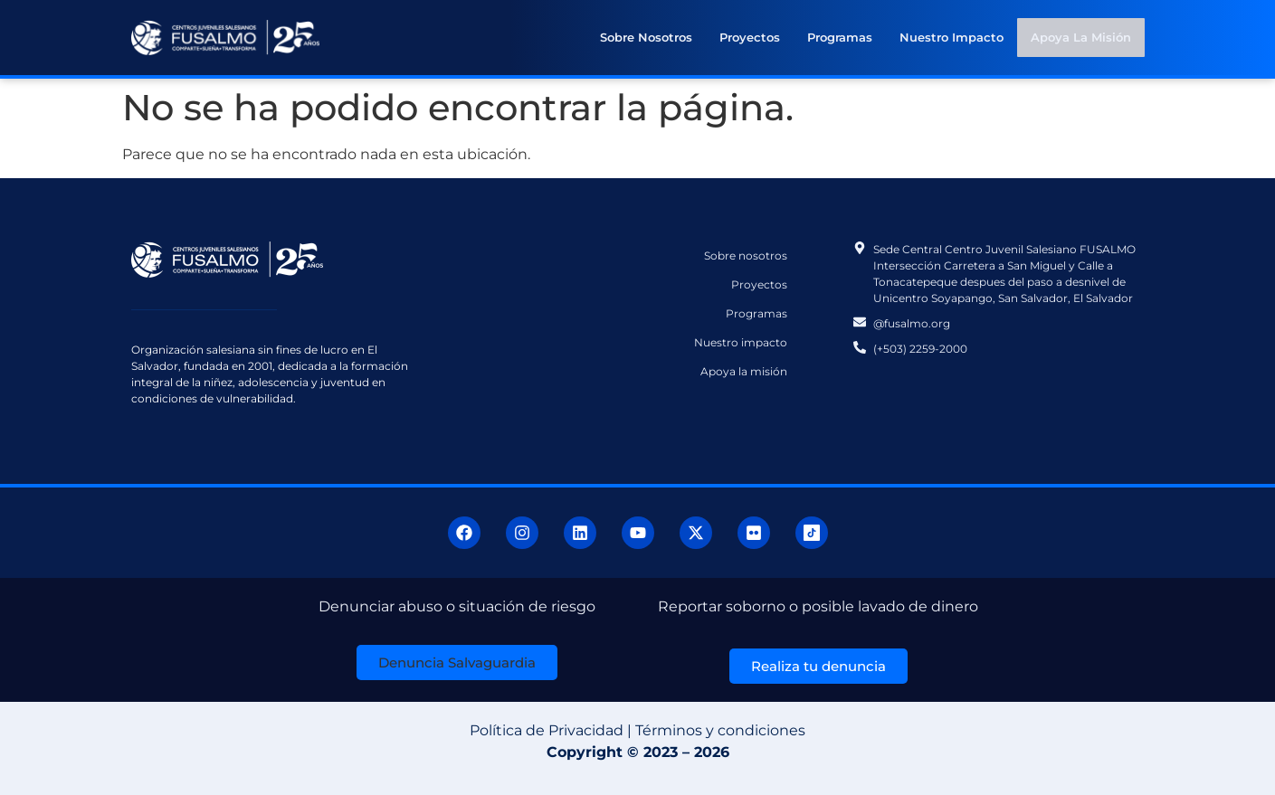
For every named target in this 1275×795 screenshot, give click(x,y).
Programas (840, 37)
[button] (457, 662)
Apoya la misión (1081, 37)
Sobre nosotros (647, 37)
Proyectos (750, 37)
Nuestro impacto (952, 37)
